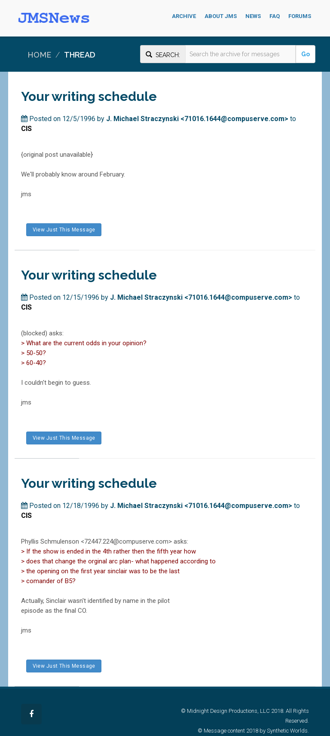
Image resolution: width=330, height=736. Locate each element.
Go (305, 54)
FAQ (274, 16)
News (253, 16)
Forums (299, 16)
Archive (184, 16)
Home (39, 54)
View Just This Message (64, 230)
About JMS (221, 16)
